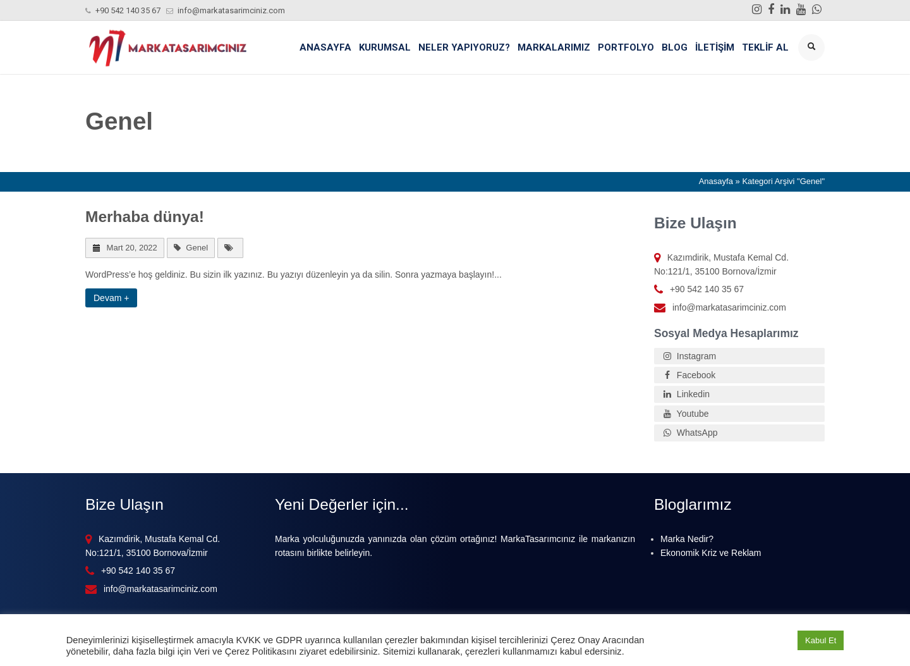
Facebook (687, 375)
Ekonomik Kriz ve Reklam (710, 553)
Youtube (684, 414)
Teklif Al (765, 47)
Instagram (688, 356)
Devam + (111, 298)
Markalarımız (554, 47)
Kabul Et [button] (820, 640)
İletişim (714, 47)
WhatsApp (688, 433)
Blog (675, 47)
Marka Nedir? (686, 539)
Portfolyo (626, 47)
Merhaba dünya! (144, 216)
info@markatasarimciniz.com (231, 10)
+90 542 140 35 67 (128, 10)
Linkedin (685, 394)
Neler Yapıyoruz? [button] (464, 47)
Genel (197, 247)
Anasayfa (325, 47)
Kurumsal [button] (385, 47)
